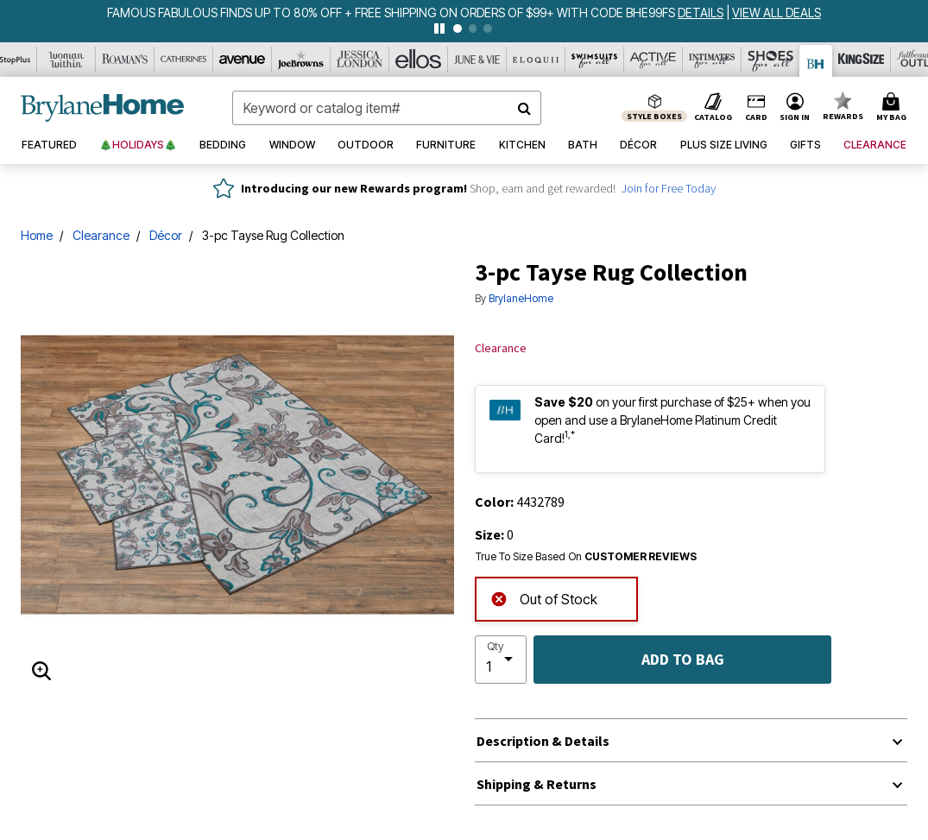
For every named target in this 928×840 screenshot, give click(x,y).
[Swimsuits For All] (594, 60)
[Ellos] (418, 60)
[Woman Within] (66, 60)
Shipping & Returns (537, 784)
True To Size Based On (586, 557)
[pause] (439, 28)
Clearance (101, 235)
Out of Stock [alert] (543, 598)
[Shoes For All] (771, 60)
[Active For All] (653, 60)
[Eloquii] (536, 60)
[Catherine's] (184, 60)
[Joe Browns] (301, 60)
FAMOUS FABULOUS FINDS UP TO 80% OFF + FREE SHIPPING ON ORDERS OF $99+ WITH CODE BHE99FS (392, 12)
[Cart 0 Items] (894, 108)
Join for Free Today (669, 188)
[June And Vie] (477, 60)
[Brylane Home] (816, 61)
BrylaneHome (521, 298)
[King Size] (861, 60)
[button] (795, 108)
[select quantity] (501, 659)
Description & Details (543, 740)
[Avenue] (242, 60)
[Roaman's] (125, 60)
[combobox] (386, 108)
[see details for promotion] (702, 12)
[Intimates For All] (712, 60)
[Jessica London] (360, 60)
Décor (165, 235)
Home (37, 235)
